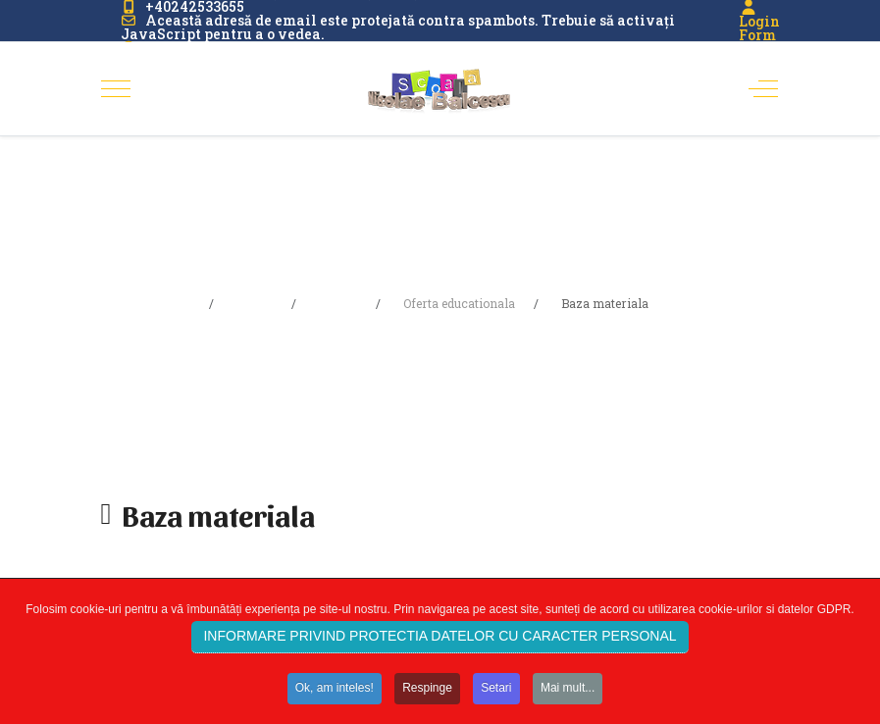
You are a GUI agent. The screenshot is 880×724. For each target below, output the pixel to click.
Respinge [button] (427, 694)
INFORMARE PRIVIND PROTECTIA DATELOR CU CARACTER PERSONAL (439, 643)
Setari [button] (496, 694)
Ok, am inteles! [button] (334, 694)
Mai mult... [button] (568, 694)
